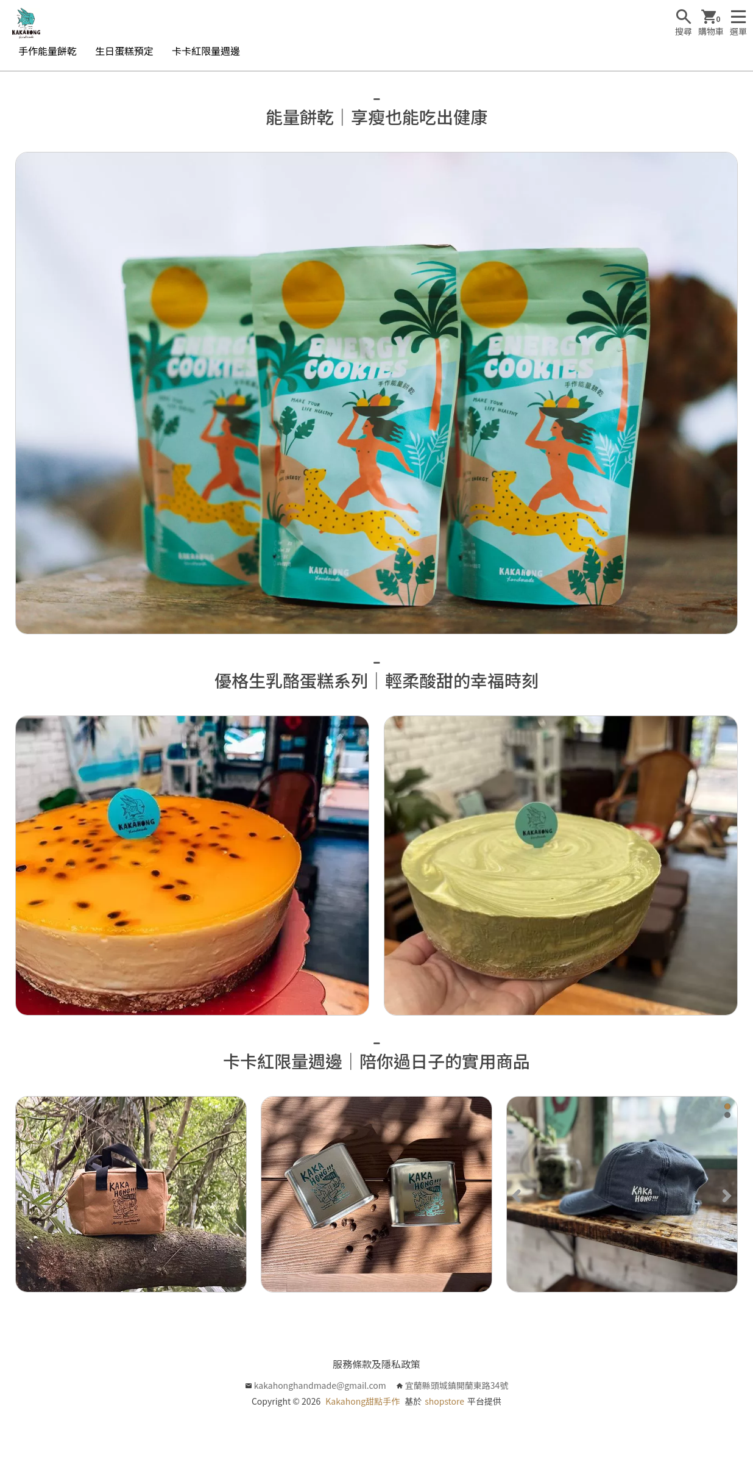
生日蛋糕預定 (124, 50)
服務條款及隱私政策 (376, 1364)
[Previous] (518, 1194)
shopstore (444, 1401)
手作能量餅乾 (47, 50)
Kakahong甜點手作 (362, 1401)
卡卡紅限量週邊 (206, 50)
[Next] (726, 1194)
